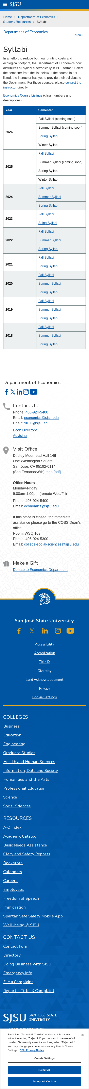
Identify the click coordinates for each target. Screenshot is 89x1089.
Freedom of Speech (21, 898)
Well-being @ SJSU (21, 925)
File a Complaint (18, 982)
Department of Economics (36, 17)
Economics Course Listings (22, 95)
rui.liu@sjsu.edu (37, 423)
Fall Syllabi (46, 153)
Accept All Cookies (44, 1081)
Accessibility (44, 644)
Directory (12, 955)
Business (11, 726)
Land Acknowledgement (45, 679)
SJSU (15, 4)
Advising (20, 436)
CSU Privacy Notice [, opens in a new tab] (32, 1050)
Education (12, 735)
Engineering (14, 744)
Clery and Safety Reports (26, 854)
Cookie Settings (44, 697)
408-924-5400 (36, 412)
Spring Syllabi (48, 136)
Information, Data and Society (30, 770)
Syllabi (42, 22)
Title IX (44, 662)
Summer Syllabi (49, 197)
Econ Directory (25, 430)
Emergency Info (17, 973)
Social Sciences (17, 806)
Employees (13, 889)
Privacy (44, 688)
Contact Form (16, 946)
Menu (79, 35)
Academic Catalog (20, 836)
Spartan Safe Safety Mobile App (33, 916)
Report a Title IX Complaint (28, 990)
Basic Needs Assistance (25, 845)
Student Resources (17, 22)
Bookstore (13, 863)
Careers (10, 880)
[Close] (82, 1035)
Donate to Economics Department (40, 570)
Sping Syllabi (47, 223)
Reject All (44, 1069)
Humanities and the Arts (26, 779)
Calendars (12, 872)
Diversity (45, 670)
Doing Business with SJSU (27, 964)
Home (7, 17)
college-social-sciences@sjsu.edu (51, 544)
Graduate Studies (19, 753)
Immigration (14, 907)
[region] (44, 1059)
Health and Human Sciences (29, 761)
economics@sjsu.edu (41, 418)
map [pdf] (53, 472)
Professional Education (24, 788)
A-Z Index (12, 827)
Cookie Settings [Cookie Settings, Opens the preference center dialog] (44, 1058)
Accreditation (44, 653)
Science (10, 797)
